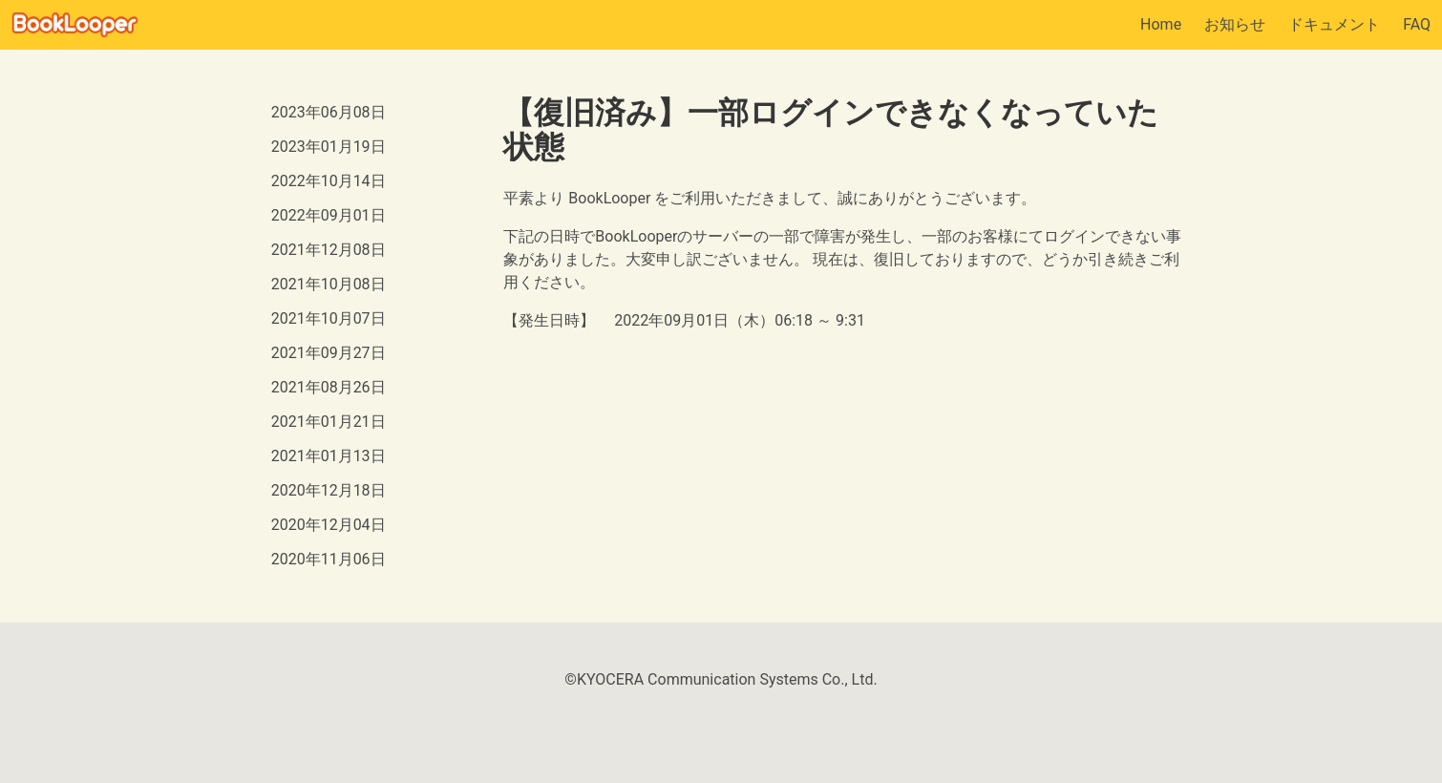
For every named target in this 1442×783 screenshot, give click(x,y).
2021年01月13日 (328, 456)
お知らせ (1234, 24)
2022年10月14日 (328, 181)
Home (1160, 24)
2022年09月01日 (328, 215)
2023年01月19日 (328, 147)
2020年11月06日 (328, 559)
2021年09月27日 (328, 353)
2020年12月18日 (328, 490)
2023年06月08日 (328, 112)
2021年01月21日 (328, 422)
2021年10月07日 (328, 318)
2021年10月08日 (328, 284)
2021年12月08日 (328, 250)
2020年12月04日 (328, 525)
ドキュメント (1334, 24)
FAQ (1417, 24)
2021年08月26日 (328, 387)
